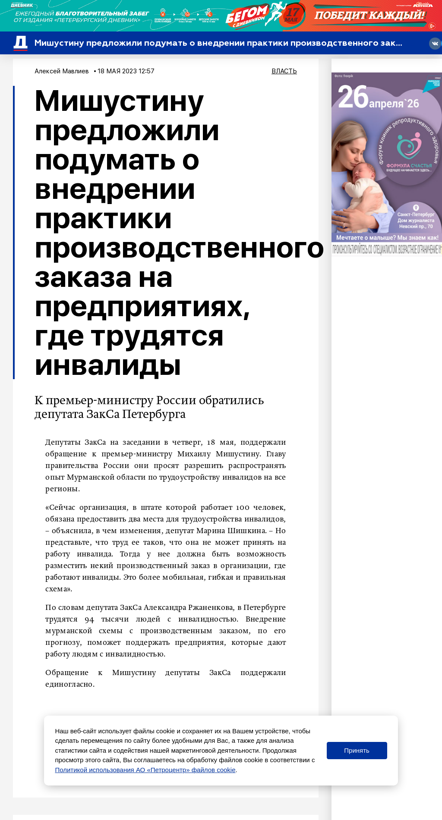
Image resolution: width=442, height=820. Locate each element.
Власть (284, 71)
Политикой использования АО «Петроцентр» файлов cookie (145, 769)
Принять (356, 750)
